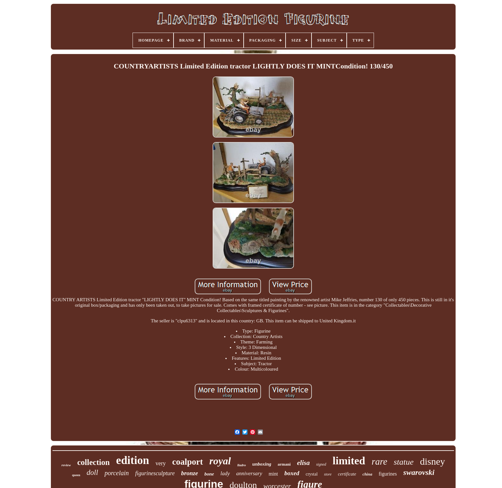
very (161, 463)
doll (92, 472)
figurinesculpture (154, 473)
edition (132, 460)
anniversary (249, 473)
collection (93, 462)
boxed (291, 473)
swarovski (418, 472)
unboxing (261, 464)
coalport (187, 462)
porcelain (116, 472)
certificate (347, 474)
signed (321, 464)
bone (209, 473)
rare (379, 461)
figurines (388, 473)
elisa (303, 463)
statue (404, 462)
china (367, 474)
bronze (189, 473)
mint (273, 473)
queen (76, 475)
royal (220, 461)
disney (432, 461)
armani (284, 464)
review (66, 465)
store (328, 474)
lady (225, 473)
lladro (241, 465)
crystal (312, 474)
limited (349, 461)
